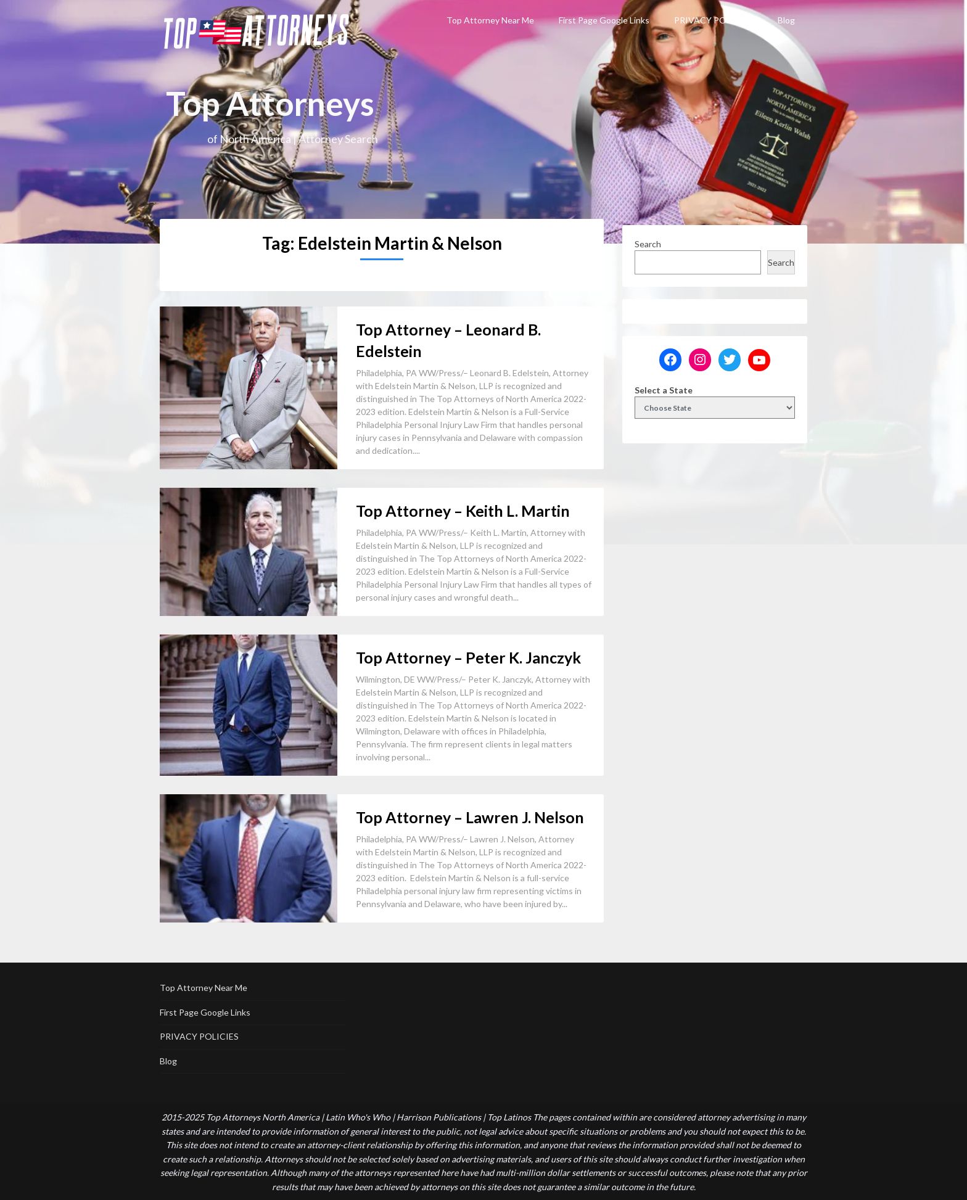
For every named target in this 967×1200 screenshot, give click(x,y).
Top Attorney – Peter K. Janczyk (468, 657)
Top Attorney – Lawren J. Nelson (470, 817)
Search (648, 244)
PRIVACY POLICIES (713, 20)
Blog (786, 20)
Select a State (664, 390)
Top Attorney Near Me (490, 20)
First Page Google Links (604, 20)
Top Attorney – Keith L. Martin (463, 510)
